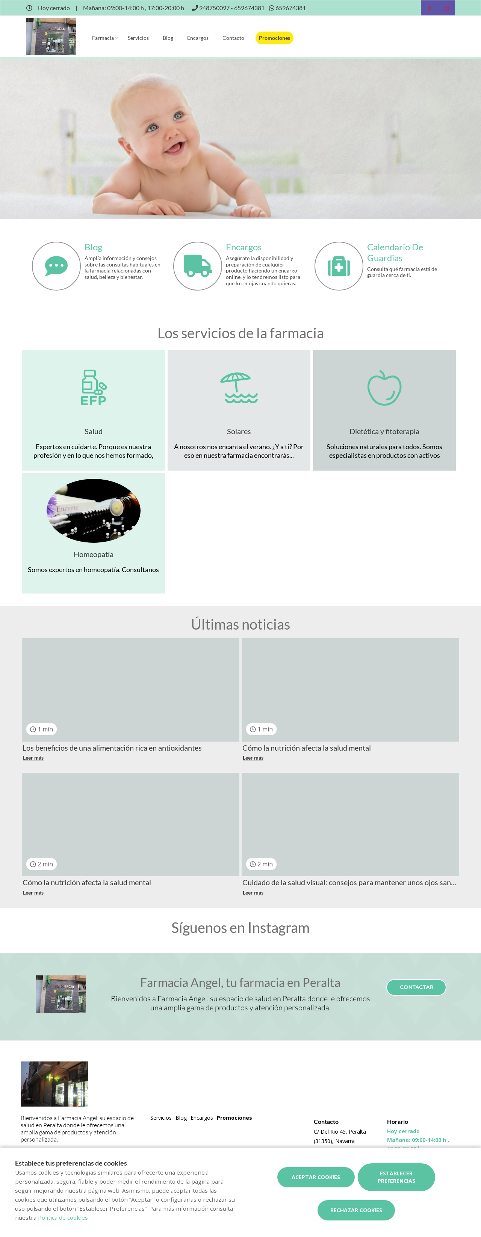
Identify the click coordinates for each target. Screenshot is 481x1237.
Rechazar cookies (356, 1210)
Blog (168, 38)
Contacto (233, 38)
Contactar (416, 987)
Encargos (198, 38)
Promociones (274, 38)
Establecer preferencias (396, 1177)
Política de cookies (63, 1217)
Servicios (138, 38)
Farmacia (103, 38)
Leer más (33, 757)
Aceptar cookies (316, 1177)
